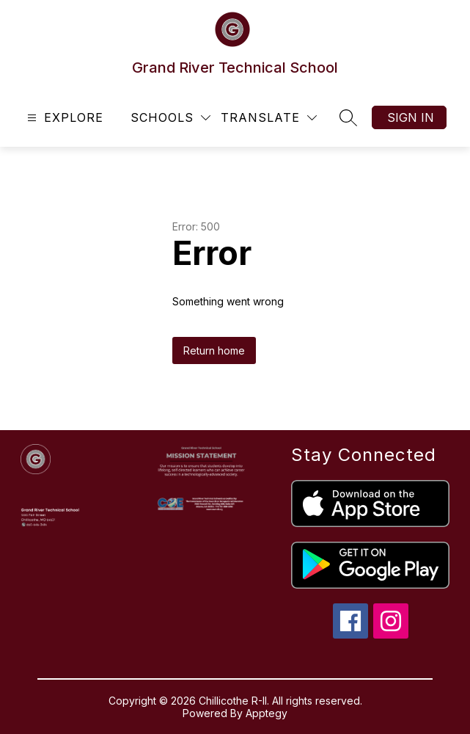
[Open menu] (63, 118)
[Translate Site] (268, 118)
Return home (214, 350)
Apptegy (266, 713)
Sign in (410, 117)
